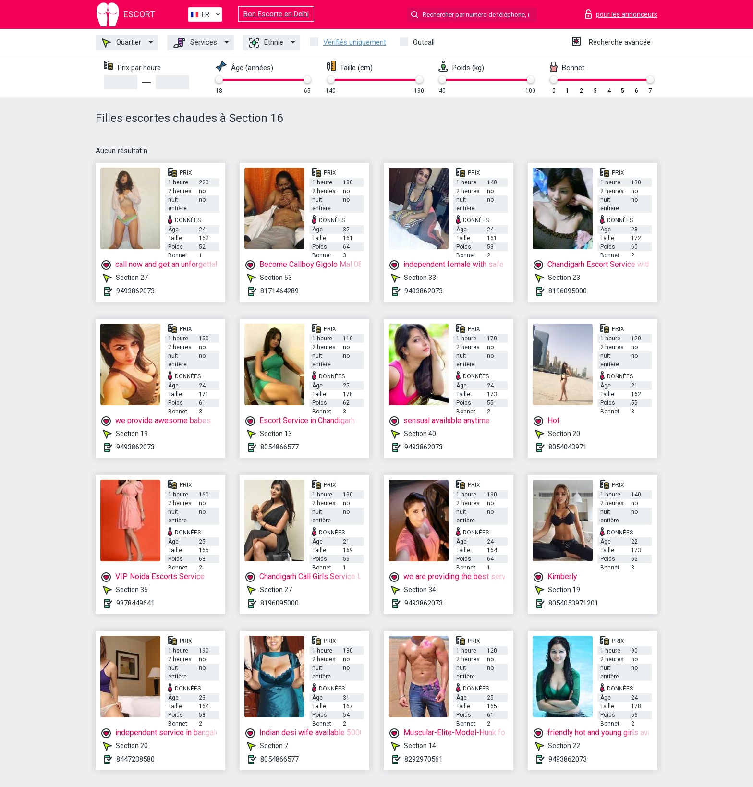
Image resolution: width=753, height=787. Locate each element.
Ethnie (266, 43)
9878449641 (135, 603)
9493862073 (135, 291)
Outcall (424, 42)
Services (195, 43)
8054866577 (279, 447)
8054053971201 (573, 603)
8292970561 (423, 759)
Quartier (121, 43)
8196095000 (567, 291)
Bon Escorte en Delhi (276, 14)
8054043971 (567, 447)
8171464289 (279, 291)
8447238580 (135, 759)
